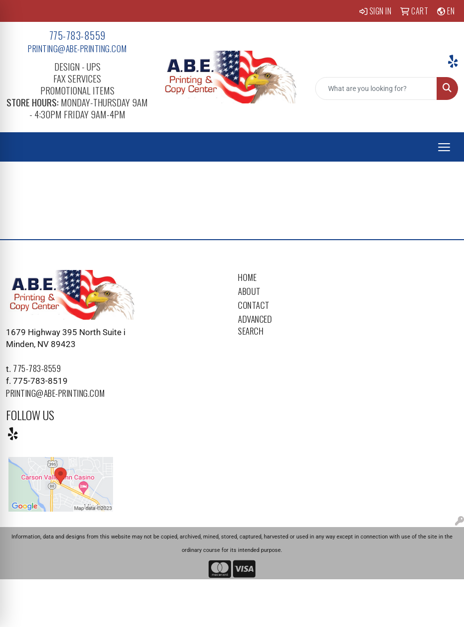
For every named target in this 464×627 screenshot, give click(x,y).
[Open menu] (444, 147)
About (249, 290)
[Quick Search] (376, 88)
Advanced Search (255, 324)
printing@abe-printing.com (77, 48)
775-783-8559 (77, 35)
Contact (254, 304)
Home (247, 276)
